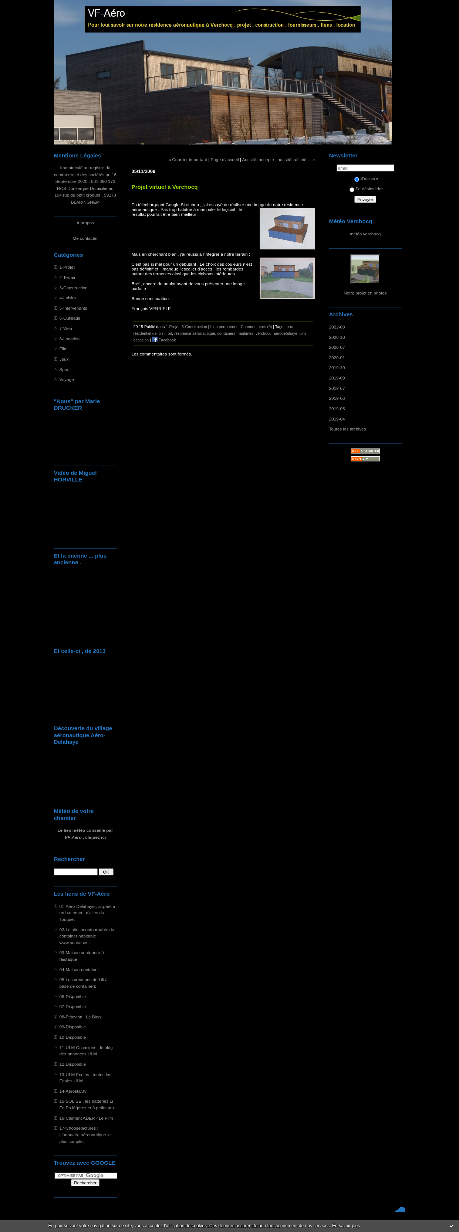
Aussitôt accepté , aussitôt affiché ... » (278, 159)
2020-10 (337, 337)
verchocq (263, 333)
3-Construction (74, 287)
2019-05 (337, 408)
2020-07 (337, 347)
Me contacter (85, 238)
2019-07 (337, 388)
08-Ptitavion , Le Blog (80, 1016)
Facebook (164, 340)
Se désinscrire (366, 188)
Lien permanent (224, 326)
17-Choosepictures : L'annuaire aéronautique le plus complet (85, 1134)
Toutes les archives (347, 428)
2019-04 (337, 418)
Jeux (64, 359)
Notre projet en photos (365, 292)
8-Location (70, 338)
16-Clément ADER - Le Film (86, 1118)
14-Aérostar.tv (73, 1091)
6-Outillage (70, 318)
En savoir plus (346, 1225)
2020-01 (337, 357)
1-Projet (67, 267)
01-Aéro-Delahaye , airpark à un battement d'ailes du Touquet (87, 913)
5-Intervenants (73, 308)
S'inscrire (366, 178)
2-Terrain (68, 277)
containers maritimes (235, 333)
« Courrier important (187, 159)
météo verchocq (365, 233)
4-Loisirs (68, 297)
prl (170, 333)
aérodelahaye (285, 333)
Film (64, 348)
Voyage (67, 379)
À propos (85, 222)
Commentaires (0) (256, 326)
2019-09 (337, 377)
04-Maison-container (79, 969)
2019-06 (337, 398)
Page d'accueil (224, 159)
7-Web (66, 328)
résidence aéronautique (194, 333)
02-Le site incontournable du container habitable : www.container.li (87, 936)
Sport (65, 369)
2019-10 (337, 367)
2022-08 (337, 326)
